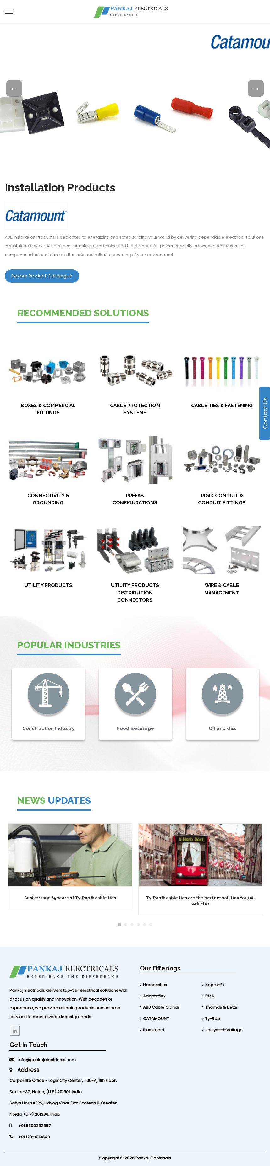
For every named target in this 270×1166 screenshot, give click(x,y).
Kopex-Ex (214, 985)
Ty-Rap (212, 1019)
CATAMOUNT (156, 1019)
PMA (209, 996)
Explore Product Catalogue (41, 276)
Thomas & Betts (221, 1007)
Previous (14, 88)
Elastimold (153, 1030)
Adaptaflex (154, 996)
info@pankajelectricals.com (42, 1060)
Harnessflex (155, 985)
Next (256, 88)
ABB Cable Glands (161, 1007)
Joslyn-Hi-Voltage (224, 1030)
